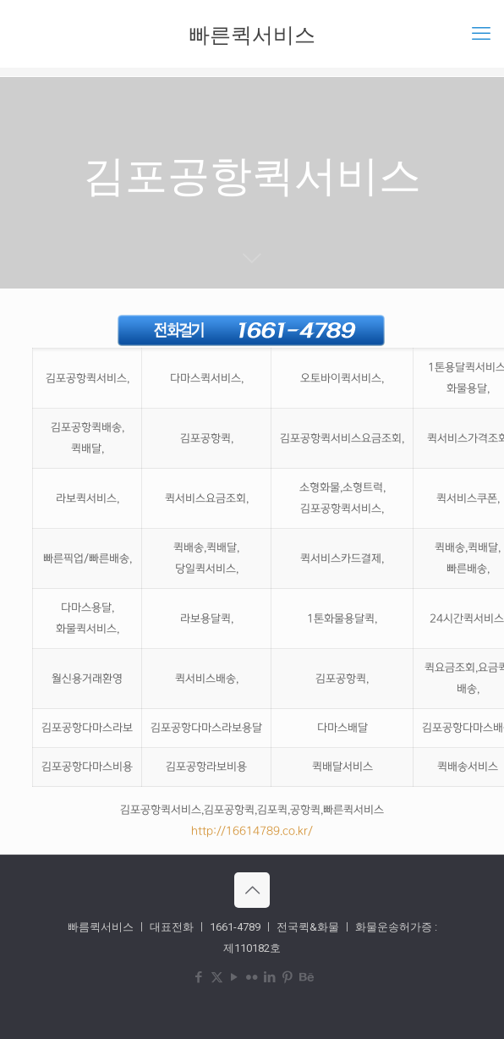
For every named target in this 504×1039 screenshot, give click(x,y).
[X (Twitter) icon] (217, 977)
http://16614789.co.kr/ (252, 831)
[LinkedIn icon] (270, 977)
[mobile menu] (481, 33)
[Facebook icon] (199, 977)
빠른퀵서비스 (252, 34)
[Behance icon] (305, 977)
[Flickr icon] (252, 977)
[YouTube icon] (234, 977)
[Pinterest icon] (288, 977)
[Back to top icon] (252, 890)
